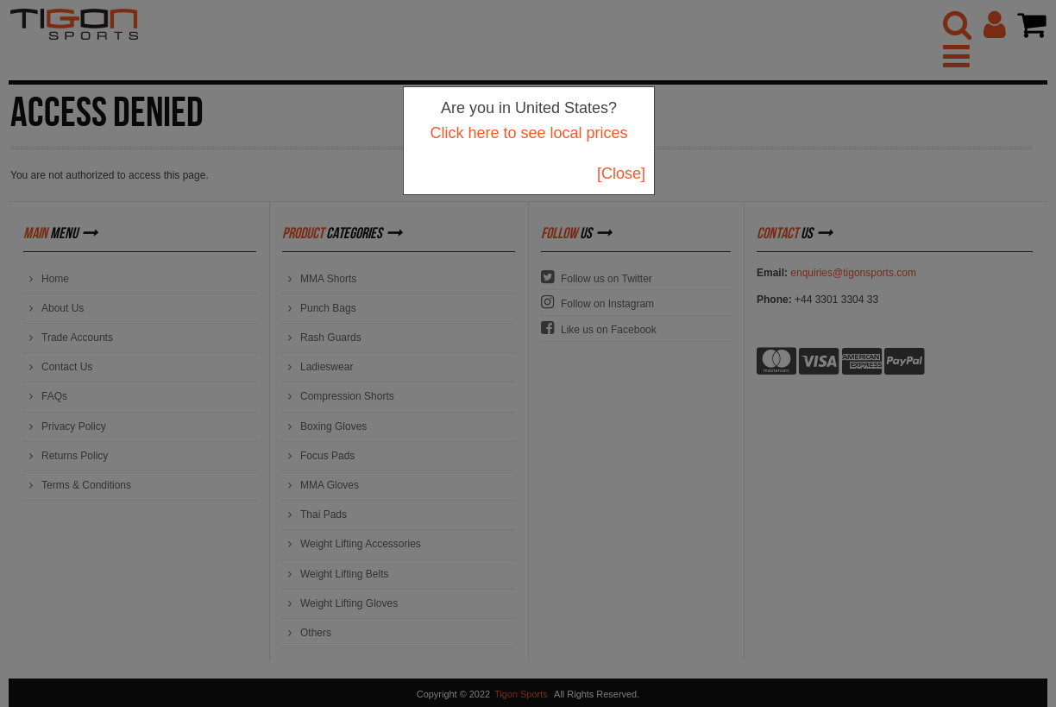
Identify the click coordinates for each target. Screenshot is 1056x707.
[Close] (621, 173)
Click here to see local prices (528, 133)
